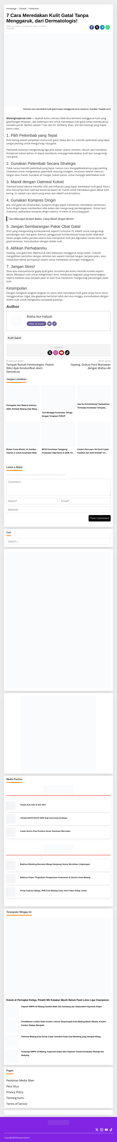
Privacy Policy (14, 1092)
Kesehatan (10, 28)
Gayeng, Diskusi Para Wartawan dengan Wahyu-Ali (86, 364)
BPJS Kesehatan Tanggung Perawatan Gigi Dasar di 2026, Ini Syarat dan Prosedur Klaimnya (57, 451)
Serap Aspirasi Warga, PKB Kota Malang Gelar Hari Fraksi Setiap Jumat (53, 890)
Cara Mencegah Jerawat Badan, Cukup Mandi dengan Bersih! (41, 219)
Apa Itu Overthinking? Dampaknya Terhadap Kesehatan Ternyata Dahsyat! (93, 406)
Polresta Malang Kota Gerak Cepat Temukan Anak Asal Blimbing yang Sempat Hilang (61, 1036)
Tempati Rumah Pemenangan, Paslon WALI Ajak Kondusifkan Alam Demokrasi (31, 366)
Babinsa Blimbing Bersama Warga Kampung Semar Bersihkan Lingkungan (55, 864)
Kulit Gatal (14, 338)
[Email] (49, 323)
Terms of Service (16, 1104)
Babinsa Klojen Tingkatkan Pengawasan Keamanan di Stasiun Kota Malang (55, 877)
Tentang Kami (15, 1098)
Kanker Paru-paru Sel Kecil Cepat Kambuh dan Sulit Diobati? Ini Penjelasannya (93, 451)
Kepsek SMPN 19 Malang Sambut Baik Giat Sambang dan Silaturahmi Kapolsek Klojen (61, 1006)
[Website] (54, 323)
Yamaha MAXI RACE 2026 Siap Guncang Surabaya (43, 818)
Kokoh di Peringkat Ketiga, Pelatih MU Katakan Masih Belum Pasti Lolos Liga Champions (57, 1000)
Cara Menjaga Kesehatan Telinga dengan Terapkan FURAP (57, 414)
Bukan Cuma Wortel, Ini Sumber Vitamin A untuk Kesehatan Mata (21, 451)
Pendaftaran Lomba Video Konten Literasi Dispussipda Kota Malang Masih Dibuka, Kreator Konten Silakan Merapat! (63, 1023)
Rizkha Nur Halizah (39, 316)
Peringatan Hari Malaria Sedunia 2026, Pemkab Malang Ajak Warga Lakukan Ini (22, 407)
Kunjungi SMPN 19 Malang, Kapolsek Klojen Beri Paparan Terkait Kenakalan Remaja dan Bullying (62, 1053)
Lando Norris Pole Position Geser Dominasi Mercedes (45, 831)
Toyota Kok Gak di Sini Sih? (33, 805)
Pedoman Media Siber (20, 1080)
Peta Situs (12, 1086)
